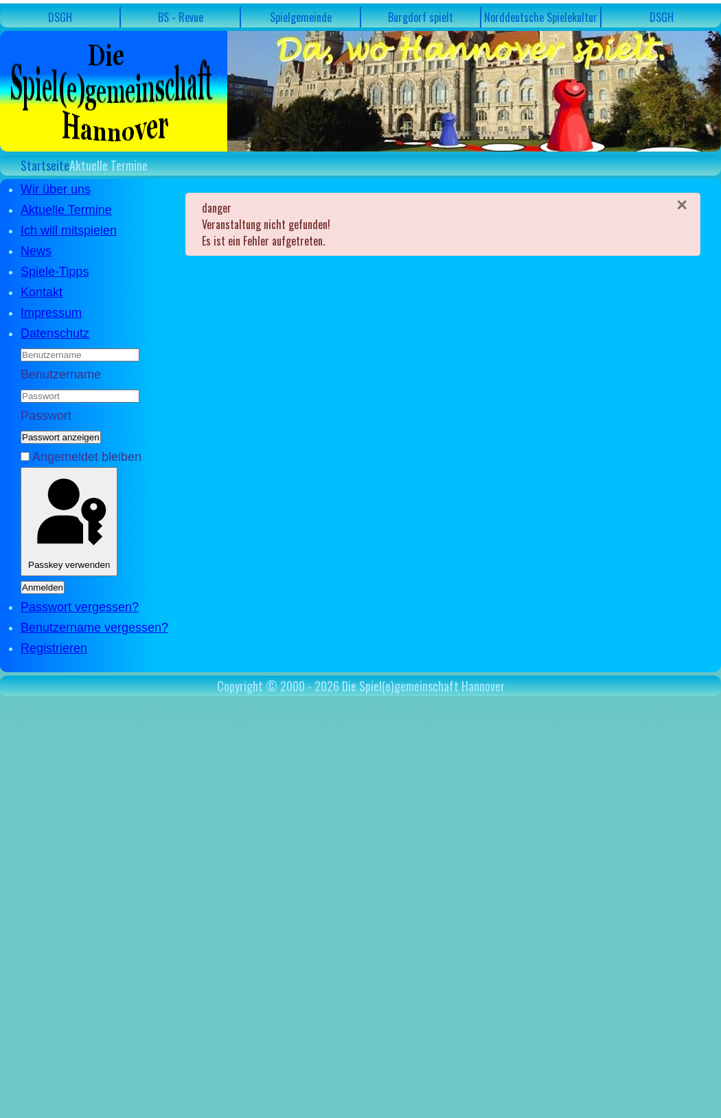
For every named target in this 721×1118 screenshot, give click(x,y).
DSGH (60, 17)
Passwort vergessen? (80, 607)
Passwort (46, 416)
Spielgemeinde (301, 17)
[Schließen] (682, 205)
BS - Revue (180, 17)
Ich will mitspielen (69, 230)
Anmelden (42, 587)
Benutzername (61, 374)
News (36, 251)
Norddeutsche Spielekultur (540, 17)
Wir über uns (56, 189)
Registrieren (54, 648)
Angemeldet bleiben (86, 457)
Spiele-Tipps (55, 271)
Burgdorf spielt (420, 17)
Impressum (51, 313)
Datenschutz (55, 333)
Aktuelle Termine (66, 210)
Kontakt (41, 292)
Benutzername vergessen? (94, 627)
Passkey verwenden (69, 521)
